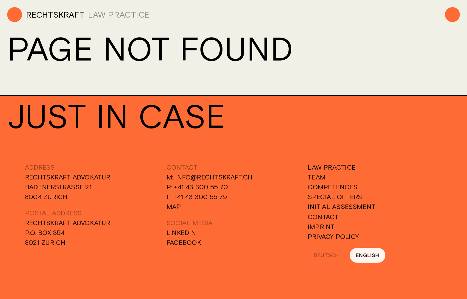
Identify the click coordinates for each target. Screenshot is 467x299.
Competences (332, 187)
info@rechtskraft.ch (213, 177)
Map (173, 207)
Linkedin (181, 234)
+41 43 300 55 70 (201, 187)
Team (317, 177)
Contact (323, 219)
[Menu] (452, 14)
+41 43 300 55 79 (200, 197)
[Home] (46, 14)
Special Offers (335, 197)
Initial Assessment (341, 207)
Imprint (321, 229)
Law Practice (332, 167)
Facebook (183, 244)
